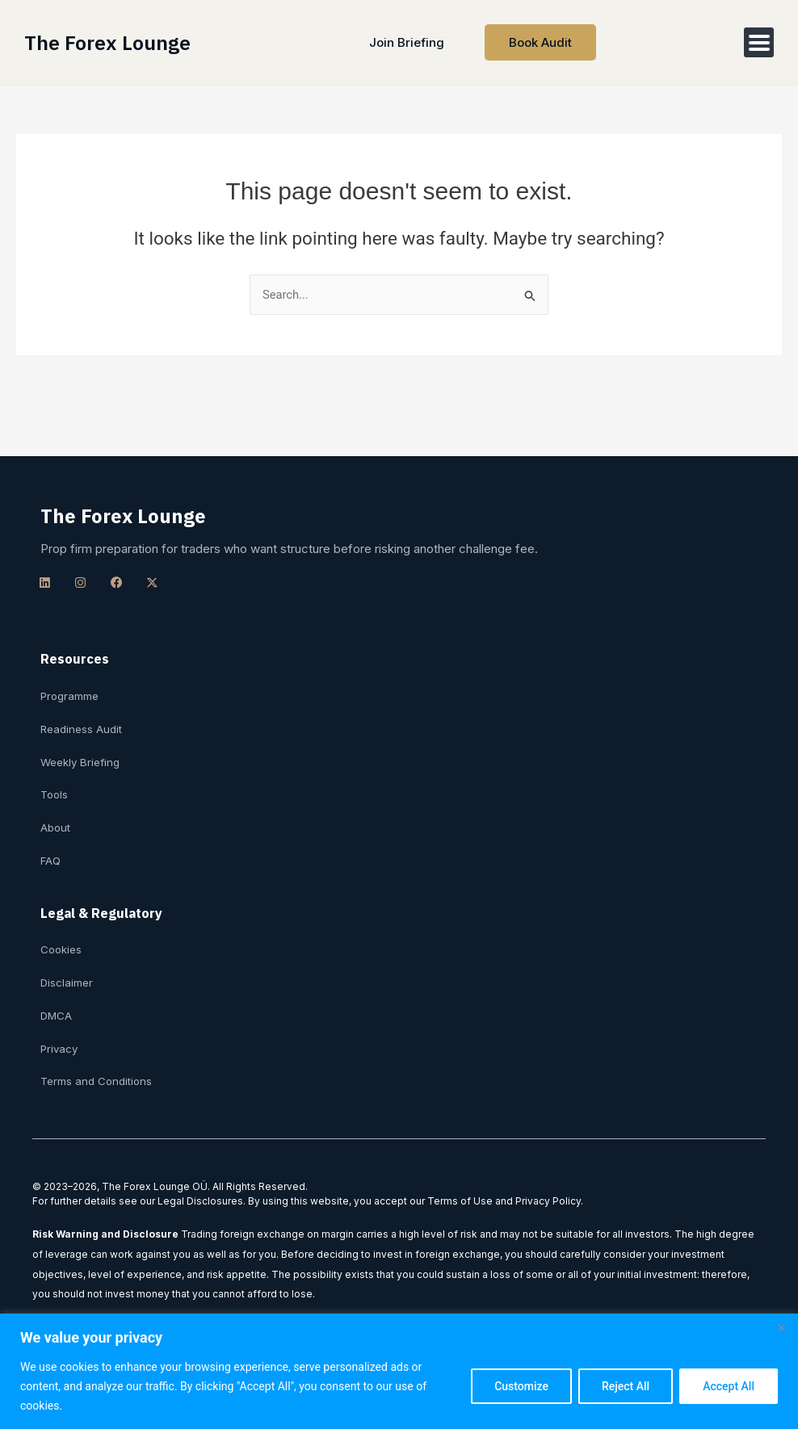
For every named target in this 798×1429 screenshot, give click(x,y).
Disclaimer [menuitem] (67, 981)
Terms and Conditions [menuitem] (96, 1081)
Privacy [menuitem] (59, 1047)
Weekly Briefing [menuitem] (80, 759)
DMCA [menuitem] (57, 1014)
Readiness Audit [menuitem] (81, 726)
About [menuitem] (55, 825)
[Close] (781, 1327)
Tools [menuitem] (54, 792)
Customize (521, 1386)
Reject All (625, 1386)
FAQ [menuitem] (51, 859)
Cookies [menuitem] (61, 948)
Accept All (728, 1386)
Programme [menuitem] (69, 693)
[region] (399, 1371)
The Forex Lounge (108, 42)
